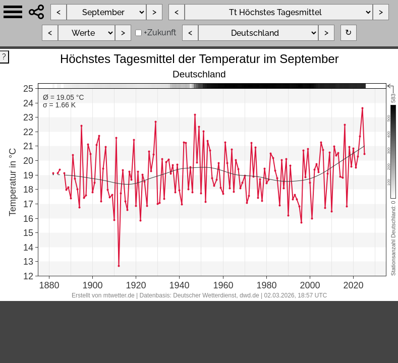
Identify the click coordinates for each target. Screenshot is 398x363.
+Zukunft (160, 32)
